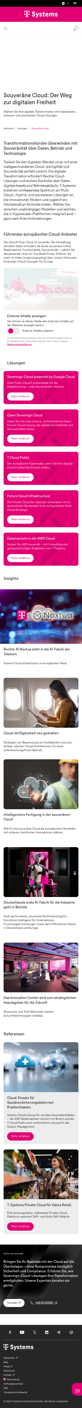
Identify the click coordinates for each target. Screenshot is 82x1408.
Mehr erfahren (20, 396)
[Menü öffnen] (6, 28)
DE (75, 3)
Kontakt (12, 1302)
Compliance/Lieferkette (15, 1392)
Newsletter (9, 1358)
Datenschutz (13, 1379)
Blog (6, 1362)
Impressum (9, 1371)
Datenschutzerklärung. (19, 344)
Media (7, 1366)
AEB (6, 1388)
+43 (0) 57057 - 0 (46, 1302)
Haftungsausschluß (13, 1384)
